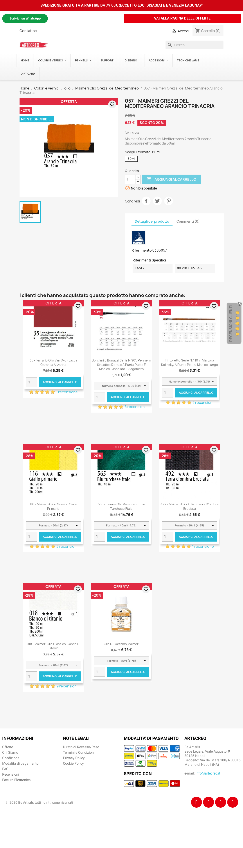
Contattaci (29, 30)
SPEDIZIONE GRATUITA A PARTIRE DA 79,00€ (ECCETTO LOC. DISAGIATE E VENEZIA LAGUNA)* (121, 5)
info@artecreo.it (208, 773)
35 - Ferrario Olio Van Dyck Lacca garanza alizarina (53, 362)
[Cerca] (194, 45)
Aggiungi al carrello (171, 179)
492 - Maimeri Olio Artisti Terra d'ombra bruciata (189, 506)
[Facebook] (196, 802)
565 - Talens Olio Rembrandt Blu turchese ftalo (121, 506)
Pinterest (168, 201)
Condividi (146, 201)
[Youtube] (232, 802)
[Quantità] (130, 179)
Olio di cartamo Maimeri (121, 644)
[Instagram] (208, 802)
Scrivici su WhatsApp (25, 18)
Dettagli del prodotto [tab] (152, 221)
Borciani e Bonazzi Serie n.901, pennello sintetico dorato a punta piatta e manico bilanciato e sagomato (121, 364)
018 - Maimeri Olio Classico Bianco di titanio (53, 646)
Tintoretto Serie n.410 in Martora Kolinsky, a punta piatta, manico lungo (189, 362)
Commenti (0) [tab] (188, 221)
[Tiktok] (220, 802)
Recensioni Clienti (231, 323)
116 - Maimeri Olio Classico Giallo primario (53, 506)
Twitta (157, 201)
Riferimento (141, 250)
